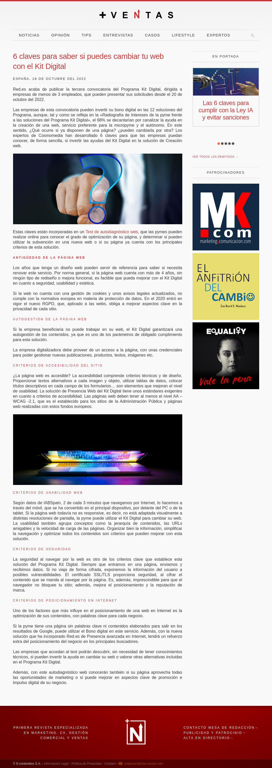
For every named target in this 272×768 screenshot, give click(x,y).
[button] (218, 143)
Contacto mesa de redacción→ (221, 727)
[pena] (226, 388)
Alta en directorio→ (209, 738)
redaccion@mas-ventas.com (143, 763)
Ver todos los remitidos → (215, 156)
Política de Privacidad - (86, 763)
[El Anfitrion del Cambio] (226, 318)
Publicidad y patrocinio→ (215, 733)
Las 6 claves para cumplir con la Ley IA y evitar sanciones (225, 110)
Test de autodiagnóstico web (112, 232)
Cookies (109, 763)
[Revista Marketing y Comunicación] (226, 249)
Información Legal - (57, 763)
